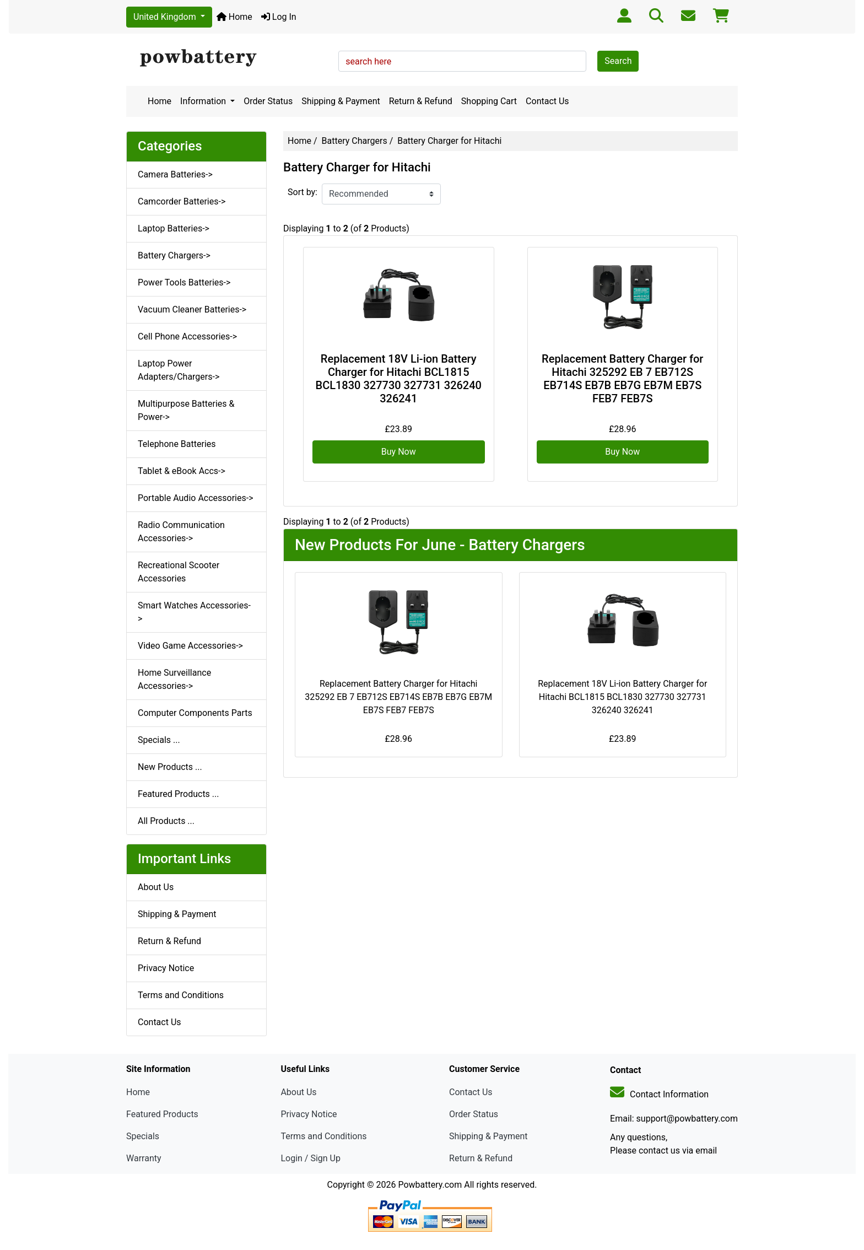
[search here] (462, 61)
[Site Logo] (228, 58)
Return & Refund (420, 101)
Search (617, 61)
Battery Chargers (354, 141)
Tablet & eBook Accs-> (181, 471)
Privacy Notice (166, 968)
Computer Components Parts (195, 713)
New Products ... (170, 767)
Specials (142, 1136)
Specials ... (159, 740)
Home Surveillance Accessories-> (174, 679)
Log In (278, 17)
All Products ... (166, 821)
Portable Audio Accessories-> (195, 498)
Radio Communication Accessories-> (181, 531)
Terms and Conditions (181, 995)
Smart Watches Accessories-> (194, 612)
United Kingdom (165, 17)
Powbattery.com (430, 1184)
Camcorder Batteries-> (181, 201)
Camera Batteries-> (175, 174)
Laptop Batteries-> (173, 228)
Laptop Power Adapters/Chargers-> (178, 370)
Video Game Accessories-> (190, 645)
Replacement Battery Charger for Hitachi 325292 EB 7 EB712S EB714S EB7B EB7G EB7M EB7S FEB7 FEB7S (622, 378)
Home (234, 17)
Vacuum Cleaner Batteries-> (192, 309)
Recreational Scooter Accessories (178, 572)
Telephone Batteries (177, 444)
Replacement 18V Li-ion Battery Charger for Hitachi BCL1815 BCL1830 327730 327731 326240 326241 (399, 378)
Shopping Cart (489, 101)
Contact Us (547, 101)
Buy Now (398, 451)
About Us (156, 887)
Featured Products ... (178, 794)
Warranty (143, 1158)
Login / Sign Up (310, 1158)
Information (204, 101)
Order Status (268, 101)
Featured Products (162, 1114)
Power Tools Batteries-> (184, 282)
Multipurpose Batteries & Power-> (186, 410)
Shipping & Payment (340, 101)
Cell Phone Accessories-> (187, 336)
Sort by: (302, 192)
